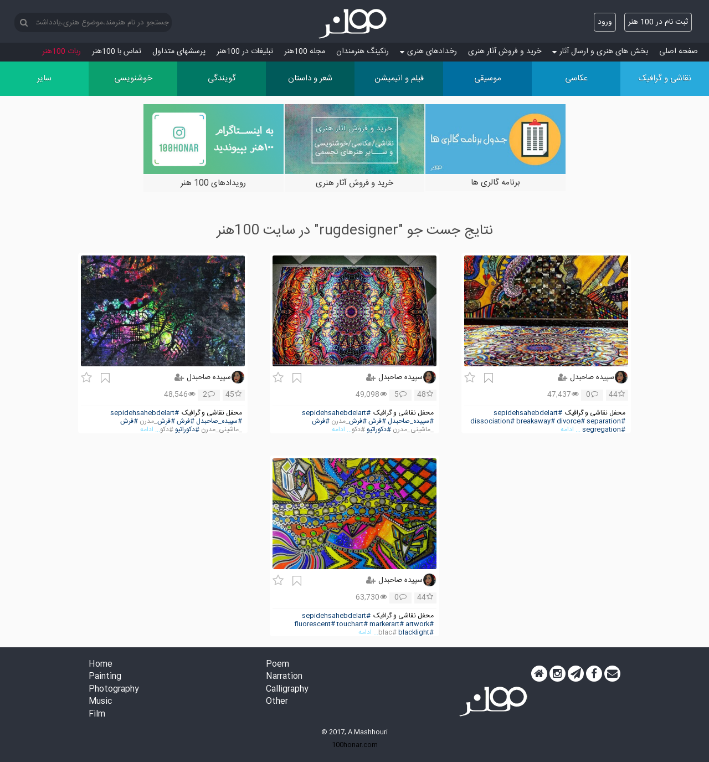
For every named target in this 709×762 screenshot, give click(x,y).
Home (100, 664)
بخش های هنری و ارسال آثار (600, 51)
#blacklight (416, 632)
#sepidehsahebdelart (528, 413)
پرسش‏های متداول (178, 51)
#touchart (352, 624)
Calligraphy (287, 689)
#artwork (419, 624)
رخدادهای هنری (428, 51)
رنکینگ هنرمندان (362, 51)
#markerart (386, 624)
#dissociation (492, 421)
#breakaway (535, 421)
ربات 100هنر (61, 51)
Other (277, 701)
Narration (284, 677)
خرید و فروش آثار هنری (504, 51)
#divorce (571, 421)
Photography (114, 689)
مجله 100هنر (304, 51)
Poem (277, 664)
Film (97, 714)
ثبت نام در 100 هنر (658, 22)
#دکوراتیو (379, 430)
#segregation (603, 430)
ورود (605, 22)
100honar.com (355, 745)
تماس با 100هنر (116, 51)
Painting (105, 677)
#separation (606, 421)
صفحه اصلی (678, 51)
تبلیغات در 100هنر (245, 51)
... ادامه (570, 430)
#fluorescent (314, 624)
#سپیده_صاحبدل (411, 421)
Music (100, 701)
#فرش (377, 421)
